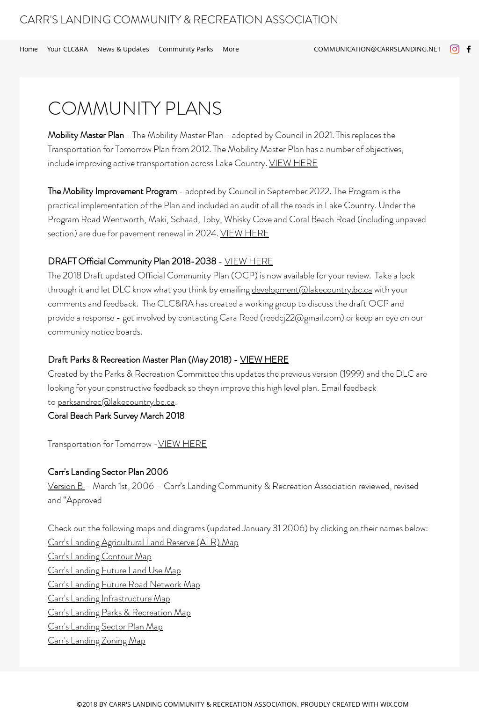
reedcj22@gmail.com (302, 317)
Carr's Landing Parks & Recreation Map (119, 612)
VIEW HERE (293, 163)
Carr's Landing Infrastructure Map (109, 598)
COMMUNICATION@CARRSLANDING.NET (377, 48)
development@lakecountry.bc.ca (312, 289)
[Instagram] (454, 49)
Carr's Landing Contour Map (100, 556)
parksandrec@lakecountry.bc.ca (116, 402)
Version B (66, 486)
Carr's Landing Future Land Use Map (114, 570)
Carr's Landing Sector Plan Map (105, 626)
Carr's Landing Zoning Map (96, 640)
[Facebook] (468, 49)
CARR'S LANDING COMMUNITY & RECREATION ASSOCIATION (179, 20)
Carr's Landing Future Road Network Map (124, 584)
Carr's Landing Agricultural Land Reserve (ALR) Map (143, 542)
